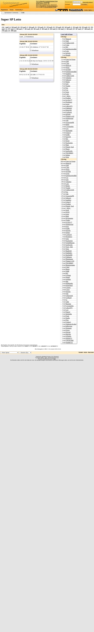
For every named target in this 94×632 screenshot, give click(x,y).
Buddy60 (69, 251)
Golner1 (68, 322)
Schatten (68, 336)
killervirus (69, 326)
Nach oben (91, 352)
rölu (67, 293)
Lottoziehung (39, 2)
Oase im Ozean (70, 59)
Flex (67, 320)
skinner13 (69, 338)
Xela (67, 157)
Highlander (69, 283)
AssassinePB (70, 122)
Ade (67, 120)
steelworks (69, 151)
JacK (67, 210)
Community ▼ (19, 9)
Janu (67, 239)
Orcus (68, 330)
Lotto (22, 12)
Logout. (68, 287)
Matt (67, 145)
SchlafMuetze (70, 243)
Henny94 (69, 110)
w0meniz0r (69, 296)
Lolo (67, 51)
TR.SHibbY (69, 153)
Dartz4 (68, 312)
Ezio (67, 226)
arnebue (68, 279)
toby (67, 84)
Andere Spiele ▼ (88, 10)
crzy (67, 128)
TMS (54, 359)
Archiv (85, 352)
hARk (68, 135)
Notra (67, 67)
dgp (67, 281)
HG (67, 47)
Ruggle (68, 55)
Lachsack (69, 112)
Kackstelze (69, 143)
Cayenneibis (70, 126)
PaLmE (68, 332)
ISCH (67, 141)
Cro (67, 90)
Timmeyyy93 (70, 116)
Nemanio (69, 328)
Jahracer (68, 80)
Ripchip (68, 334)
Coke (67, 45)
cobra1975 (69, 106)
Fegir (67, 316)
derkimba (69, 314)
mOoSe (68, 53)
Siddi (67, 271)
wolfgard (69, 298)
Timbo (68, 220)
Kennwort (67, 4)
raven (67, 104)
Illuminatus (69, 259)
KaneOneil (69, 285)
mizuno (68, 291)
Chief (67, 267)
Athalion (68, 78)
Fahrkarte (69, 108)
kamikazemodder (71, 49)
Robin (68, 82)
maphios (68, 74)
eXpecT (68, 133)
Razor (68, 149)
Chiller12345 (70, 43)
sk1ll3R (68, 69)
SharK (68, 277)
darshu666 (69, 130)
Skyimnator (69, 218)
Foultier (68, 98)
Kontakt (81, 352)
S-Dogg (68, 275)
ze (66, 300)
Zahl (67, 41)
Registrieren (4, 9)
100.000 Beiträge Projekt (52, 1)
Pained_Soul (70, 147)
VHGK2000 (69, 340)
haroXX (68, 137)
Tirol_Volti (69, 247)
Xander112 (69, 342)
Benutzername (68, 2)
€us (67, 88)
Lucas (68, 289)
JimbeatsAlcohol (71, 324)
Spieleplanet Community (12, 12)
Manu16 (68, 39)
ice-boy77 (69, 100)
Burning (68, 304)
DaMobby (69, 253)
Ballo (67, 124)
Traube (68, 86)
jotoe (67, 92)
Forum (11, 9)
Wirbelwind (69, 118)
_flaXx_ (68, 96)
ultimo (68, 155)
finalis (68, 318)
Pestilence (69, 102)
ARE (67, 302)
